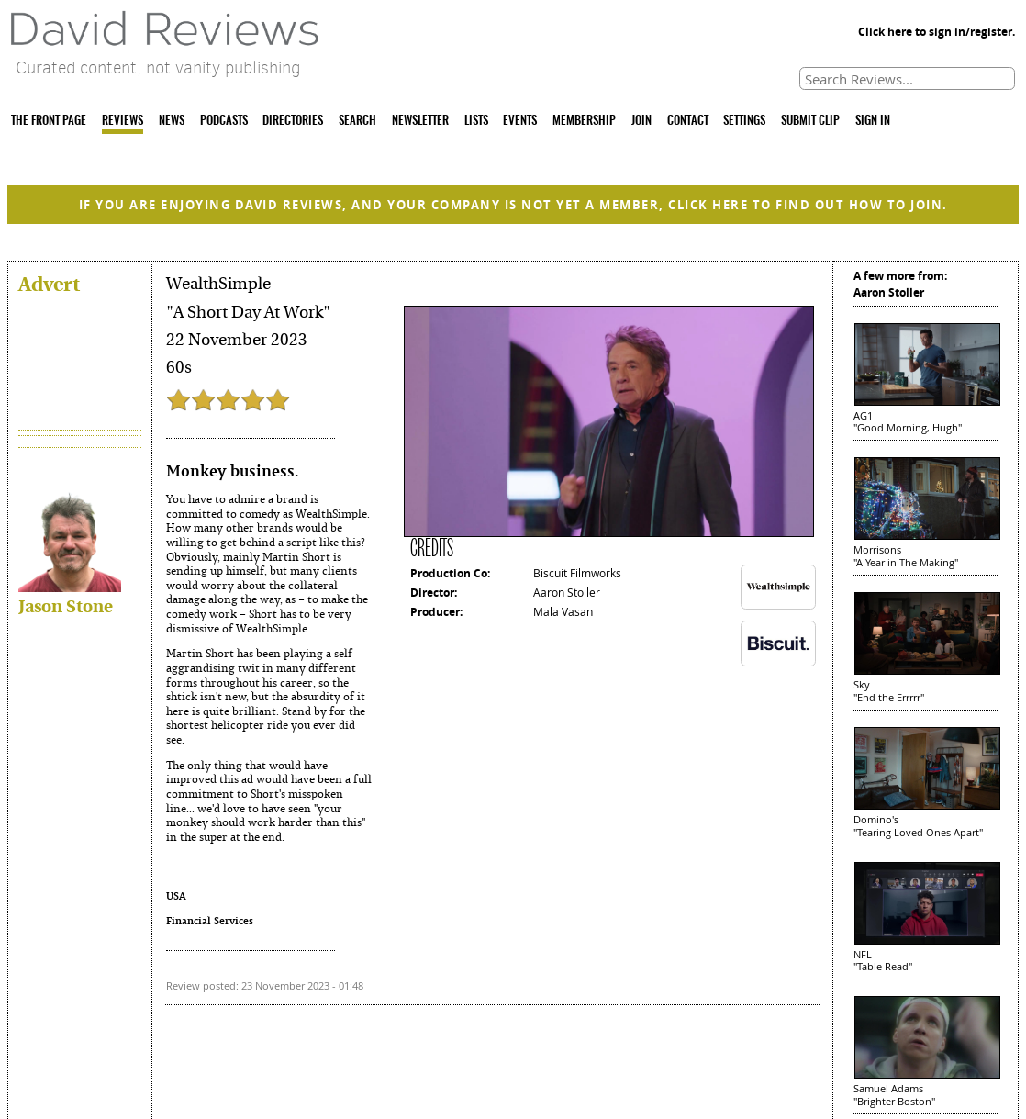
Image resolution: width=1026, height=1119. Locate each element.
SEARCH (357, 122)
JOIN (641, 122)
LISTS (476, 122)
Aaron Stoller (566, 592)
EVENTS (520, 122)
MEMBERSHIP (584, 122)
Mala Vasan (563, 611)
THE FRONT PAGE (48, 122)
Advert (49, 283)
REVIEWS (122, 122)
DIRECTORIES (292, 122)
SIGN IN (872, 122)
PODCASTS (224, 122)
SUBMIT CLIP (810, 122)
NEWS (171, 122)
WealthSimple (218, 284)
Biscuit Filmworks (577, 572)
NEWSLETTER (420, 122)
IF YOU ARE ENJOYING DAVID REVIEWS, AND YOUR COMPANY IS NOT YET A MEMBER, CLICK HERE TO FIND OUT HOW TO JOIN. (513, 204)
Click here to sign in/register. (936, 31)
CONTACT (687, 122)
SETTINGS (744, 122)
